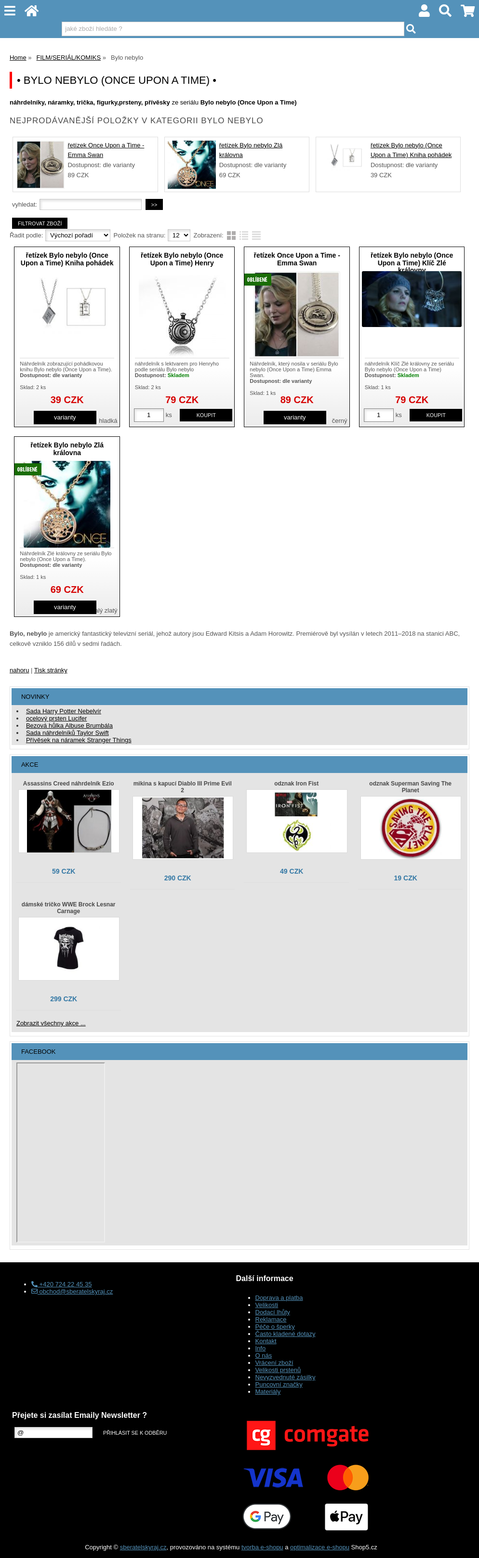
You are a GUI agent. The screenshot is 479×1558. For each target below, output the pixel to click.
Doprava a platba (279, 1297)
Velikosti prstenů (278, 1370)
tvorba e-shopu (262, 1547)
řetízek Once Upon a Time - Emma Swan (296, 258)
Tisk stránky (50, 670)
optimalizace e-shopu (319, 1547)
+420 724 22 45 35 (61, 1284)
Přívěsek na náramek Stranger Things (79, 740)
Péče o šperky (275, 1326)
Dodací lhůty (272, 1312)
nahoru (19, 670)
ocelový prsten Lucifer (56, 718)
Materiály (268, 1391)
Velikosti (267, 1305)
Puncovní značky (279, 1384)
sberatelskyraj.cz (143, 1547)
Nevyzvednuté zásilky (285, 1377)
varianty (65, 417)
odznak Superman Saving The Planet (410, 787)
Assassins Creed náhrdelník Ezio (68, 783)
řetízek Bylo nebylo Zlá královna (67, 448)
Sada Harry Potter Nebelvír (63, 711)
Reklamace (271, 1319)
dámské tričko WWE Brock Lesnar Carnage (69, 908)
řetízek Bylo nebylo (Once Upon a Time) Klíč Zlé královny (412, 262)
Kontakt (266, 1341)
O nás (263, 1355)
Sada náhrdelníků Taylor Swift (67, 732)
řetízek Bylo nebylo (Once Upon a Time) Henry (182, 258)
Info (260, 1348)
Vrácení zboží (274, 1362)
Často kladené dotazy (285, 1333)
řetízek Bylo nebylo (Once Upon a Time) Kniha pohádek (67, 258)
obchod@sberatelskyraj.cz (72, 1291)
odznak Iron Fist (296, 783)
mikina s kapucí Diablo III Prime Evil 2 (182, 787)
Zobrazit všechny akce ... (51, 1023)
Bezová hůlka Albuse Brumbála (69, 725)
